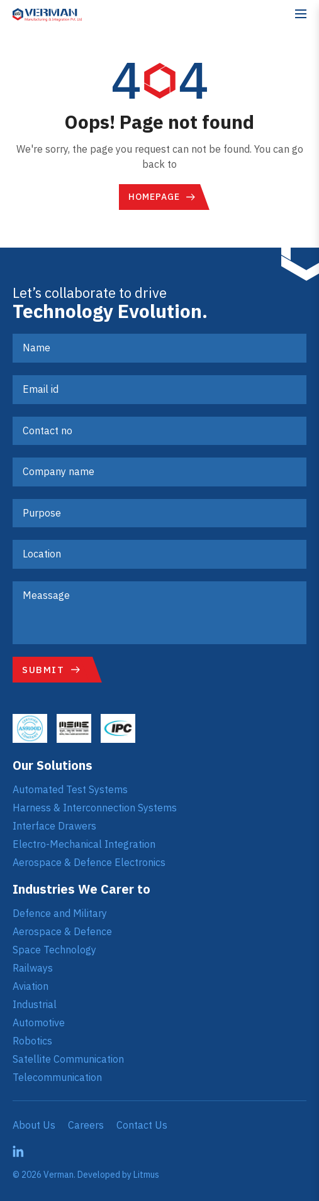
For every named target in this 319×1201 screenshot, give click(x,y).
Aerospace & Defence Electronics (89, 862)
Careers (86, 1125)
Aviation (30, 986)
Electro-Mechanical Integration (84, 844)
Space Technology (54, 949)
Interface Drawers (54, 826)
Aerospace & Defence (62, 931)
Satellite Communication (68, 1059)
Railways (33, 968)
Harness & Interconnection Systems (95, 807)
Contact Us (141, 1125)
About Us (34, 1125)
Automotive (39, 1022)
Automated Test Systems (70, 789)
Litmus (146, 1174)
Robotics (32, 1040)
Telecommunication (57, 1077)
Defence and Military (60, 913)
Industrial (35, 1004)
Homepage (154, 196)
